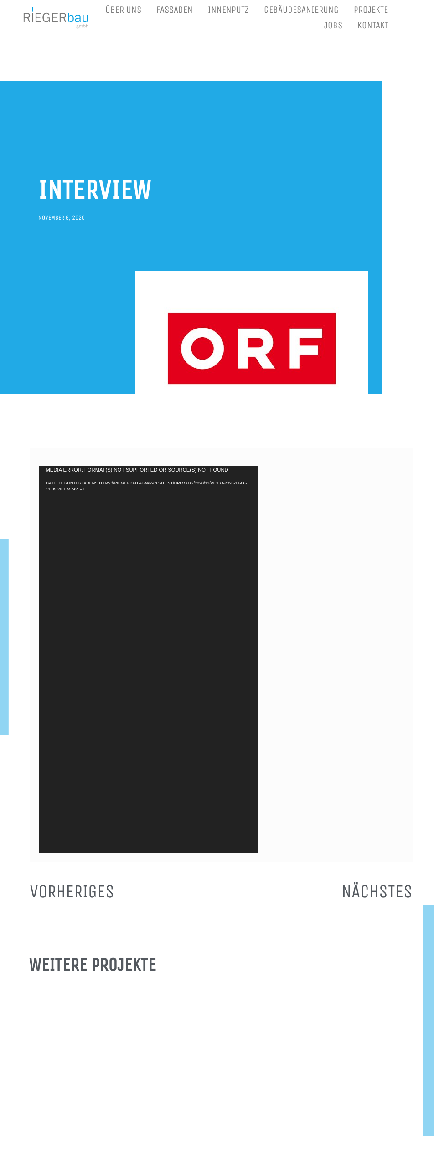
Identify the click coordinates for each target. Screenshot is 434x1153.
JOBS (333, 25)
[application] (148, 659)
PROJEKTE (371, 9)
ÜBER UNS (123, 9)
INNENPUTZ (228, 9)
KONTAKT (372, 25)
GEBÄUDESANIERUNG (301, 9)
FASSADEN (174, 9)
